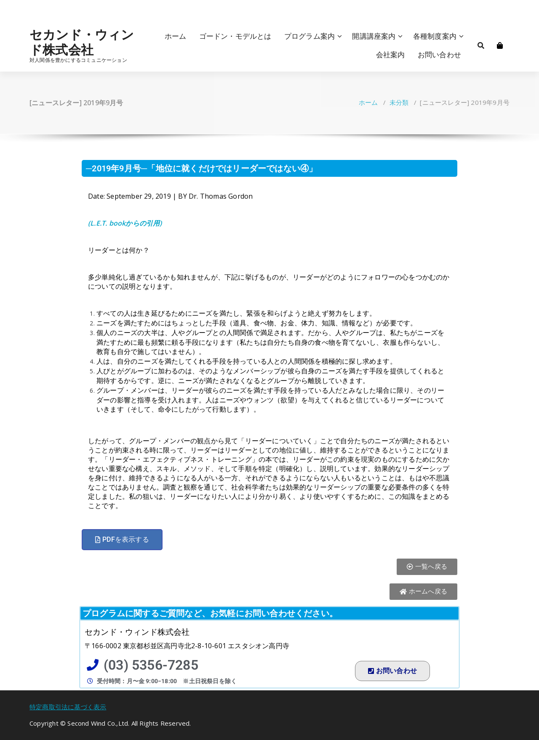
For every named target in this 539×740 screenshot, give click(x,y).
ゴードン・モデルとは (235, 36)
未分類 (399, 102)
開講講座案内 (373, 36)
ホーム (176, 36)
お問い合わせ (439, 54)
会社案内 (390, 54)
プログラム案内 (309, 36)
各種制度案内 (434, 36)
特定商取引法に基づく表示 (67, 707)
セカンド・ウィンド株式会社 (81, 42)
